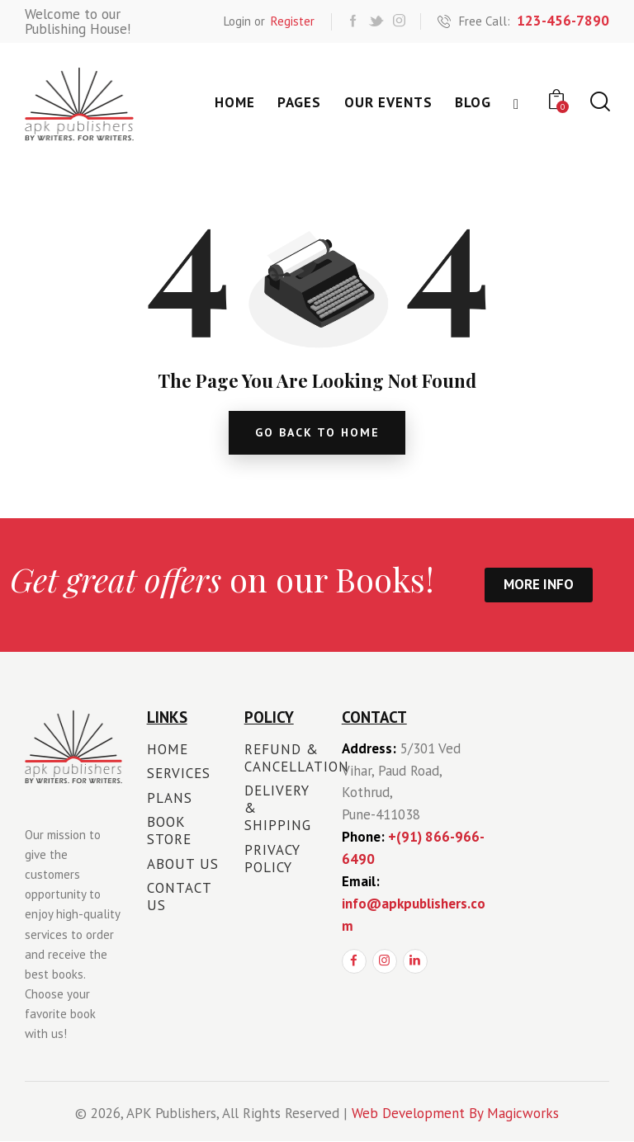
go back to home (317, 433)
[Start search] (599, 102)
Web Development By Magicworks (455, 1114)
